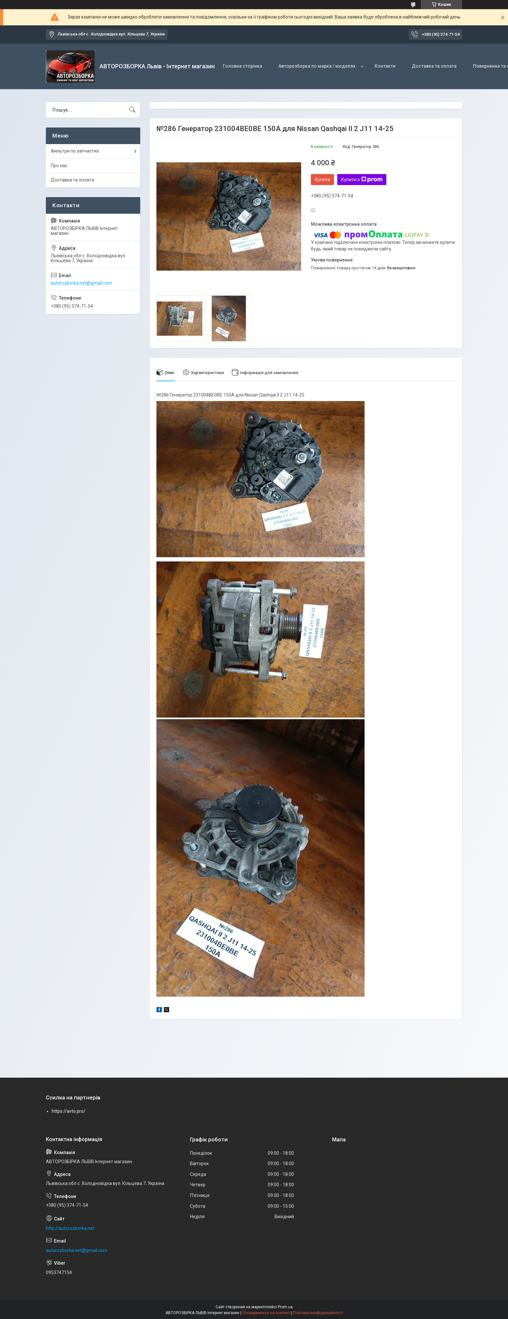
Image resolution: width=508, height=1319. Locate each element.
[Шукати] (132, 110)
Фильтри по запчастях (75, 151)
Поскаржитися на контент (266, 1313)
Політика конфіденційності (318, 1313)
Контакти (385, 66)
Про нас (59, 165)
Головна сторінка (242, 66)
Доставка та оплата (434, 66)
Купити (322, 179)
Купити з (361, 179)
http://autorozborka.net (70, 1228)
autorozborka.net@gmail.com (81, 283)
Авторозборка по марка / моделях (316, 66)
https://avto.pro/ (69, 1111)
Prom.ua (285, 1307)
